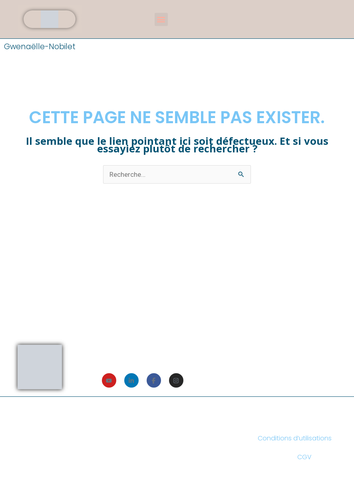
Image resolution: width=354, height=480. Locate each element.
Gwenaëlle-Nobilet (40, 46)
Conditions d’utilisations (295, 438)
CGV (304, 457)
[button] (161, 19)
